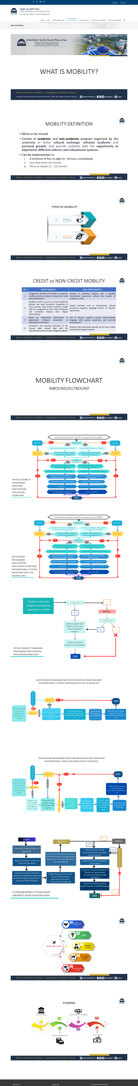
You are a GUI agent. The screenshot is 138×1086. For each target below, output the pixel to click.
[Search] (124, 20)
